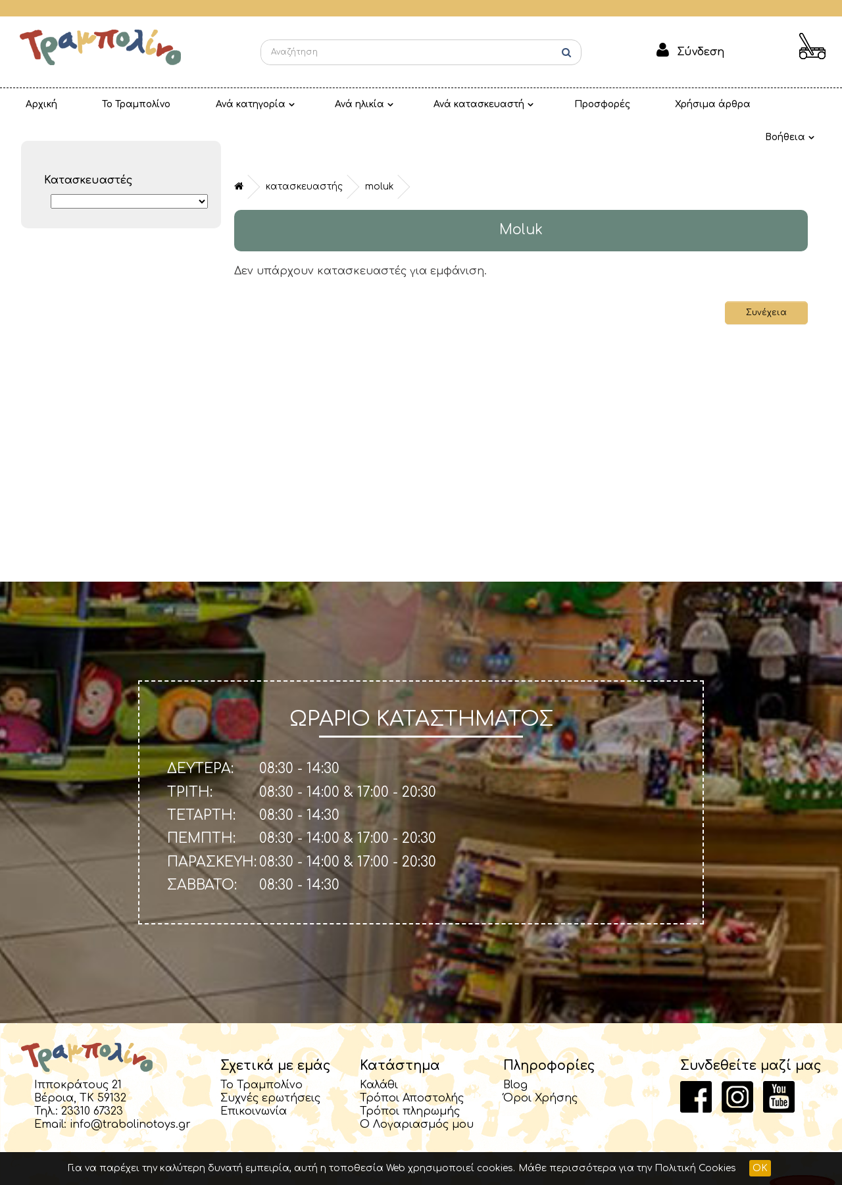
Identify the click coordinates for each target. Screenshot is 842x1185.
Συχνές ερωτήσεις (270, 1065)
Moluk (379, 154)
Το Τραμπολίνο (109, 104)
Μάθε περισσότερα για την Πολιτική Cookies (627, 1168)
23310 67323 (92, 1078)
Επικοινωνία (253, 1078)
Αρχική (32, 104)
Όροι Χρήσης (540, 1065)
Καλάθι (379, 1052)
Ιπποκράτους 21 (78, 1052)
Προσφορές (511, 104)
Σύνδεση (700, 52)
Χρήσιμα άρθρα (604, 104)
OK (760, 1168)
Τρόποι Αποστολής (412, 1065)
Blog (515, 1052)
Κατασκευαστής (304, 154)
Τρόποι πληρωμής (410, 1078)
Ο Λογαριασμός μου (417, 1091)
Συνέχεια (765, 279)
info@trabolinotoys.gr (130, 1091)
